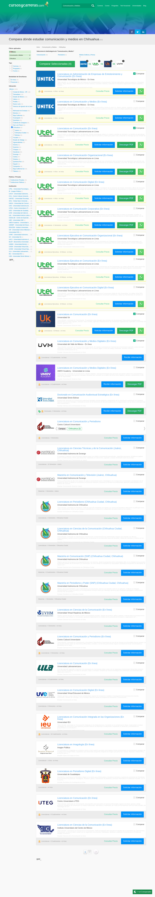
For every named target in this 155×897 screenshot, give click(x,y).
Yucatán (15, 137)
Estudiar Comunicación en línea (67, 700)
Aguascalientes (17, 142)
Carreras (100, 5)
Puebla (15, 101)
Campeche (16, 166)
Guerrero (16, 147)
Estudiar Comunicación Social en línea (69, 139)
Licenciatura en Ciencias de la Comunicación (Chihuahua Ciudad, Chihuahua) (89, 529)
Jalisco (15, 99)
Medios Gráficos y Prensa (87, 55)
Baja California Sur (19, 169)
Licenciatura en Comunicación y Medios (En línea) (82, 101)
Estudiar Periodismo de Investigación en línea (71, 782)
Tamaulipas (16, 94)
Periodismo (61, 55)
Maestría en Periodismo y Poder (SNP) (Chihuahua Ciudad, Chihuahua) (92, 583)
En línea (13, 80)
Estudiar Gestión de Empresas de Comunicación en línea (74, 87)
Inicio (38, 47)
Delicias (17, 135)
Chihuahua (16, 127)
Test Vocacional (125, 5)
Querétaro (16, 120)
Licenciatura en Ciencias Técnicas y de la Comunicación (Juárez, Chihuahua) (89, 449)
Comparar (138, 73)
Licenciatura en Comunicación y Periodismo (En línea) (84, 636)
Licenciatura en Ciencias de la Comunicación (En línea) (84, 609)
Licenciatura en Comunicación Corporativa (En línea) (83, 209)
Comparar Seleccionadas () (55, 63)
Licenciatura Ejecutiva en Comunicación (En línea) (82, 260)
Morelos (15, 113)
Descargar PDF (126, 145)
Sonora (15, 145)
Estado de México (18, 97)
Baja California (17, 115)
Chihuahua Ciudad (20, 133)
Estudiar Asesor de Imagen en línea (68, 755)
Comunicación (41, 55)
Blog (144, 5)
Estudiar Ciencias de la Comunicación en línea (71, 113)
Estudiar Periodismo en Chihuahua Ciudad (70, 511)
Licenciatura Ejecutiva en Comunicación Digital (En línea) (85, 287)
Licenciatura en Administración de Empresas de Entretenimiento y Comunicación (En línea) (89, 75)
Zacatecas (16, 152)
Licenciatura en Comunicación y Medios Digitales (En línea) (86, 341)
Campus (62, 429)
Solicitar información (124, 91)
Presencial (14, 82)
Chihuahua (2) (75, 429)
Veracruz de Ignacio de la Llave (22, 106)
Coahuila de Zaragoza (20, 122)
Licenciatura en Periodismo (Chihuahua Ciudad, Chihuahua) (87, 502)
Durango (15, 154)
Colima (15, 157)
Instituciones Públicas (18, 182)
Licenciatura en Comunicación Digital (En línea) (80, 182)
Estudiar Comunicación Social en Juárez (69, 486)
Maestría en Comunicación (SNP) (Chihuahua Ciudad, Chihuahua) (90, 556)
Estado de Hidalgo (18, 140)
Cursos (107, 5)
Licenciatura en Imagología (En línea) (75, 744)
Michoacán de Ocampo (20, 110)
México (11, 89)
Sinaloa (15, 159)
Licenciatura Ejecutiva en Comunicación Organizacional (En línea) (90, 235)
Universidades (136, 5)
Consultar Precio (102, 91)
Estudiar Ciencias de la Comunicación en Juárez (72, 460)
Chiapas (15, 149)
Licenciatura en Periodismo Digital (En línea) (79, 771)
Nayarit (15, 164)
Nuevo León (17, 104)
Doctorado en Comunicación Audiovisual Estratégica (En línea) (88, 394)
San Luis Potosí (18, 125)
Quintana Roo (17, 161)
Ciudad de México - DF (20, 92)
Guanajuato (16, 118)
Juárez (17, 130)
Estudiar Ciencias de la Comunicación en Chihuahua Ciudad (75, 542)
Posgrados (115, 5)
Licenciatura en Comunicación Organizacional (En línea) (85, 155)
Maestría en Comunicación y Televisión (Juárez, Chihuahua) (87, 475)
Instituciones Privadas (19, 180)
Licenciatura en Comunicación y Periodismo (79, 421)
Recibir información (133, 357)
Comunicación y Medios (49, 47)
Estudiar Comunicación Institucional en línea (70, 166)
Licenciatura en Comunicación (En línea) (77, 128)
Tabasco (15, 171)
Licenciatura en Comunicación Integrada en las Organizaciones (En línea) (90, 718)
